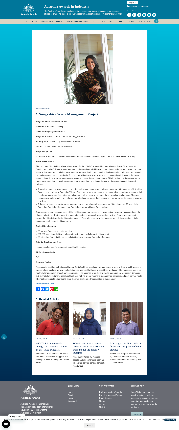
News (70, 398)
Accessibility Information (139, 6)
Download (72, 401)
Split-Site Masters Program (77, 21)
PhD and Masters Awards (51, 21)
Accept (90, 425)
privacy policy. (170, 420)
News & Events (145, 21)
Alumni (121, 21)
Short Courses (99, 21)
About (34, 21)
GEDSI (131, 21)
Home (25, 21)
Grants (111, 21)
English (132, 2)
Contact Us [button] (137, 415)
